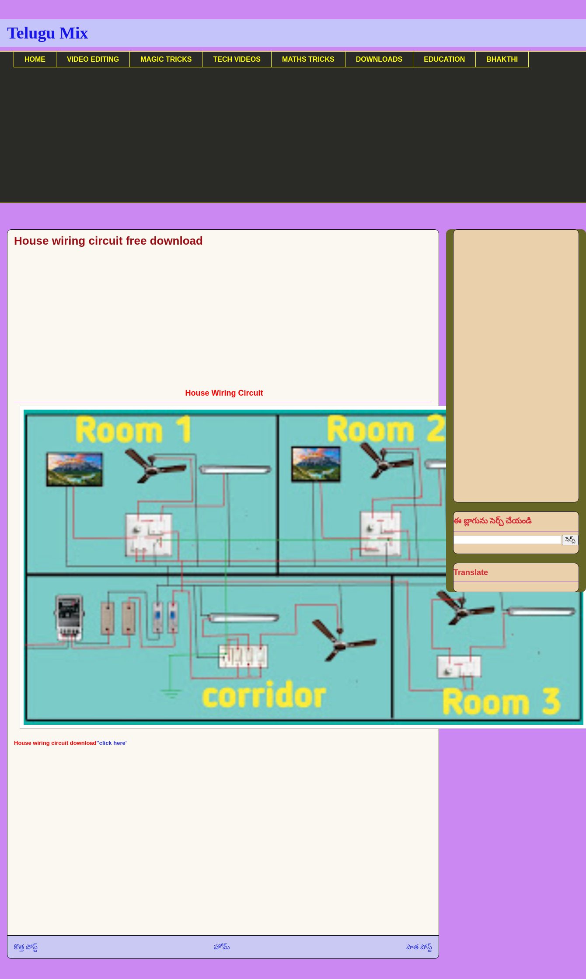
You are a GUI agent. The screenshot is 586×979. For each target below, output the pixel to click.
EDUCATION (444, 59)
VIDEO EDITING (93, 59)
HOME (34, 59)
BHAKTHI (502, 59)
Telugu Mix (47, 33)
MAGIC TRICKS (166, 59)
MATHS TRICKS (308, 59)
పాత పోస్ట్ (419, 947)
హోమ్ (222, 947)
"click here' (112, 743)
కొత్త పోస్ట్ (26, 947)
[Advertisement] (276, 142)
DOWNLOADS (379, 59)
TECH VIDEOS (236, 59)
